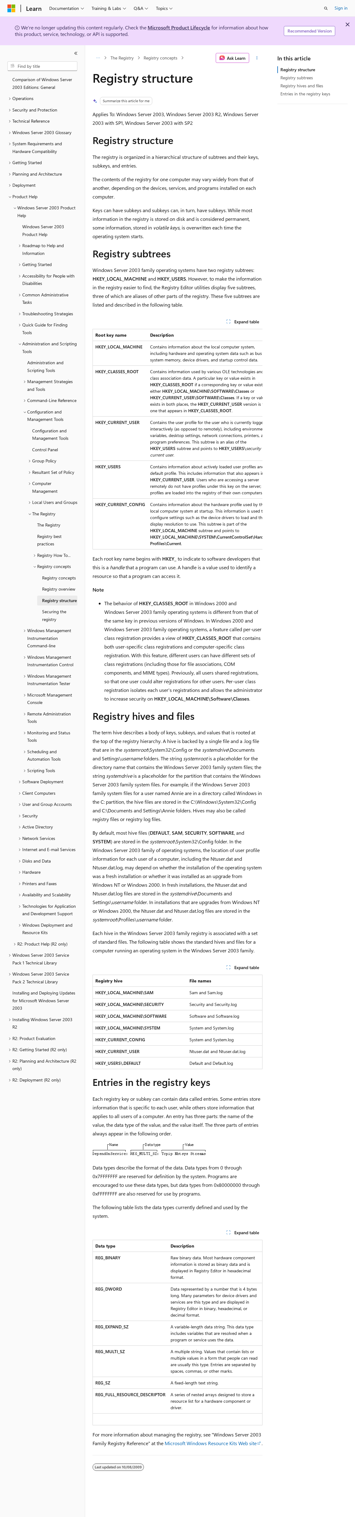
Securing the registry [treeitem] (54, 615)
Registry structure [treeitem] (59, 600)
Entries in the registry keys (305, 94)
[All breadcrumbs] (98, 58)
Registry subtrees (296, 78)
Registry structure (297, 69)
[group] (177, 439)
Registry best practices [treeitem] (49, 540)
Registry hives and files (301, 86)
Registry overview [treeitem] (58, 589)
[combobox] (42, 66)
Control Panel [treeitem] (45, 449)
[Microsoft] (11, 8)
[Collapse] (75, 53)
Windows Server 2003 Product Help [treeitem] (43, 230)
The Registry (122, 58)
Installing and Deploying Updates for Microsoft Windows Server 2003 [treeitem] (43, 1000)
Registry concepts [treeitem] (59, 578)
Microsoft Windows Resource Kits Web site (211, 1443)
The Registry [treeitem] (48, 525)
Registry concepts (160, 58)
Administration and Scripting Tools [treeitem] (45, 366)
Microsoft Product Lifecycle (179, 27)
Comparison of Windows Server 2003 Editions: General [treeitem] (42, 83)
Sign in (341, 8)
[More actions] (257, 58)
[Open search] (326, 8)
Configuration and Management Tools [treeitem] (50, 434)
